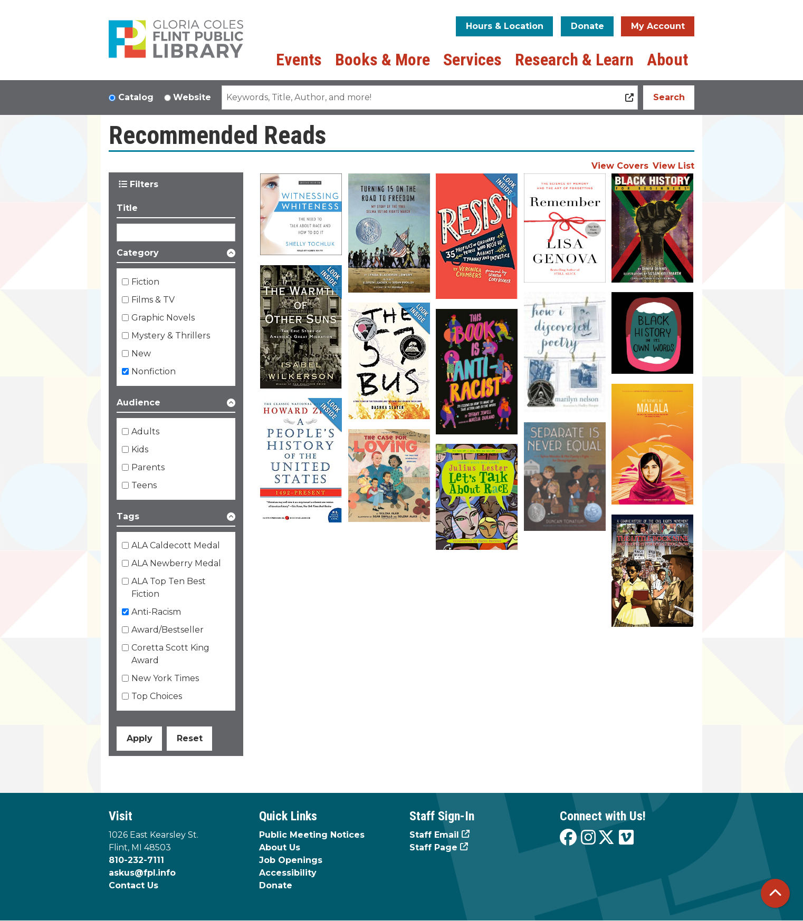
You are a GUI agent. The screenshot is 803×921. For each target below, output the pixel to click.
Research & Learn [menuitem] (574, 60)
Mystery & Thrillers (170, 336)
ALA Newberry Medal (176, 563)
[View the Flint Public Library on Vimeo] (626, 838)
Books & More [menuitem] (382, 60)
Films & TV (153, 300)
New (141, 353)
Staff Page (433, 847)
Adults (145, 431)
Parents (148, 467)
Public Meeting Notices (312, 835)
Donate (587, 26)
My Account (658, 26)
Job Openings (290, 860)
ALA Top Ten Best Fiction (168, 587)
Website (192, 97)
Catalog (136, 97)
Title (127, 208)
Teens (144, 485)
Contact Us (133, 885)
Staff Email (434, 835)
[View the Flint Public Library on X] (606, 838)
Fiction (145, 282)
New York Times (165, 678)
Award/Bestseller (167, 630)
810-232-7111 (136, 860)
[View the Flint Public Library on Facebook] (568, 838)
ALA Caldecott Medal (175, 545)
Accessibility (288, 873)
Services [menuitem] (472, 60)
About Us (279, 847)
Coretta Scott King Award (170, 654)
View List (673, 166)
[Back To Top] (775, 893)
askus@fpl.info (142, 873)
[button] (176, 255)
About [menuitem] (667, 60)
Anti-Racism (156, 612)
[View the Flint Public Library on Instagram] (588, 838)
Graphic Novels (163, 318)
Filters (138, 184)
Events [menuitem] (299, 60)
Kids (139, 449)
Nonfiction (153, 371)
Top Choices (156, 696)
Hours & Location (504, 26)
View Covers (619, 166)
